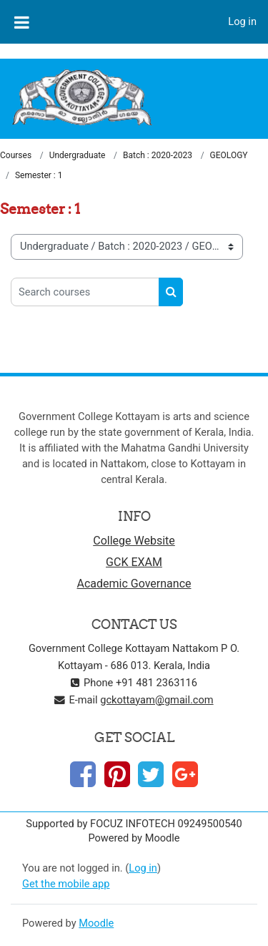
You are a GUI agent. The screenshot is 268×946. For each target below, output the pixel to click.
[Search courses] (85, 292)
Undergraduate (77, 155)
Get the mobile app (65, 883)
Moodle (96, 923)
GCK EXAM (134, 562)
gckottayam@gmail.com (156, 699)
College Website (134, 540)
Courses (15, 155)
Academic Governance (134, 583)
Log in (242, 21)
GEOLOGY (229, 155)
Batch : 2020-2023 (157, 155)
